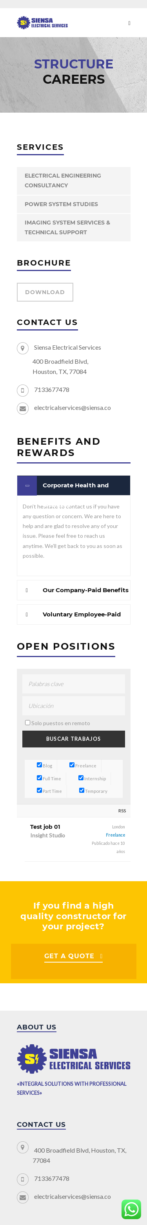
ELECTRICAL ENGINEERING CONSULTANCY (63, 180)
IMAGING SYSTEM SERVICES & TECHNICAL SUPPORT (67, 227)
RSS (122, 810)
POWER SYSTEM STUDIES (61, 204)
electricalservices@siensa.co (72, 407)
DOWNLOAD (45, 292)
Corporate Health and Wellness (76, 488)
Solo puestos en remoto (60, 723)
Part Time (49, 791)
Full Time (49, 778)
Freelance (82, 765)
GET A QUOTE (69, 956)
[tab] (74, 485)
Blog (44, 765)
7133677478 (51, 389)
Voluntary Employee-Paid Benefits (82, 617)
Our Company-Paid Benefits (86, 590)
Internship (92, 778)
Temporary (93, 791)
